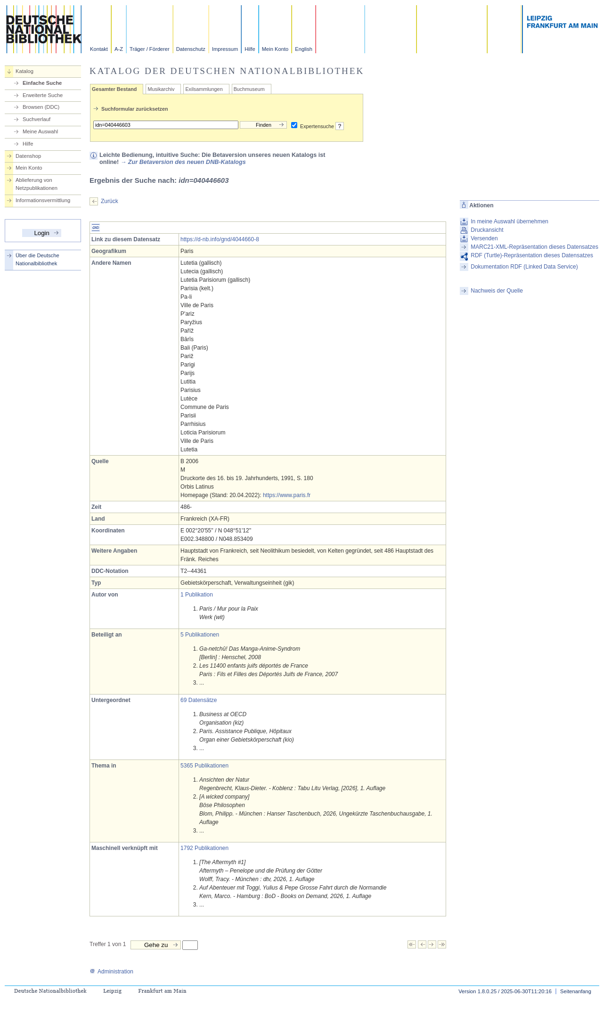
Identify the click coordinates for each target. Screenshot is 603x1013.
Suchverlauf (36, 119)
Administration (111, 971)
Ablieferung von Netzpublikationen (36, 184)
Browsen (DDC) (41, 107)
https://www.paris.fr (286, 495)
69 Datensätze (198, 700)
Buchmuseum (249, 89)
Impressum (225, 49)
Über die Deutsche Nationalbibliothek (37, 259)
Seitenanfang (575, 991)
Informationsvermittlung (43, 200)
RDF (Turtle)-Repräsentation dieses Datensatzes (532, 255)
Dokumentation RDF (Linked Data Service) (524, 266)
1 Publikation (196, 594)
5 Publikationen (199, 634)
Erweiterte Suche (43, 95)
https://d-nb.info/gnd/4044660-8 (219, 239)
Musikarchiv (160, 89)
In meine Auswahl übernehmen (509, 221)
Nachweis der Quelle (497, 290)
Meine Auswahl (40, 131)
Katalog (24, 71)
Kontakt (99, 49)
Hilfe (249, 49)
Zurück (109, 201)
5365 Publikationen (204, 765)
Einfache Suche (42, 83)
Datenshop (28, 156)
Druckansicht (487, 230)
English (303, 49)
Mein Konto (275, 49)
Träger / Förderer (150, 49)
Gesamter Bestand (114, 89)
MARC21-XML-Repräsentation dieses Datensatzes (534, 247)
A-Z (118, 49)
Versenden (484, 238)
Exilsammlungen (203, 89)
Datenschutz (190, 49)
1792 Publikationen (204, 848)
